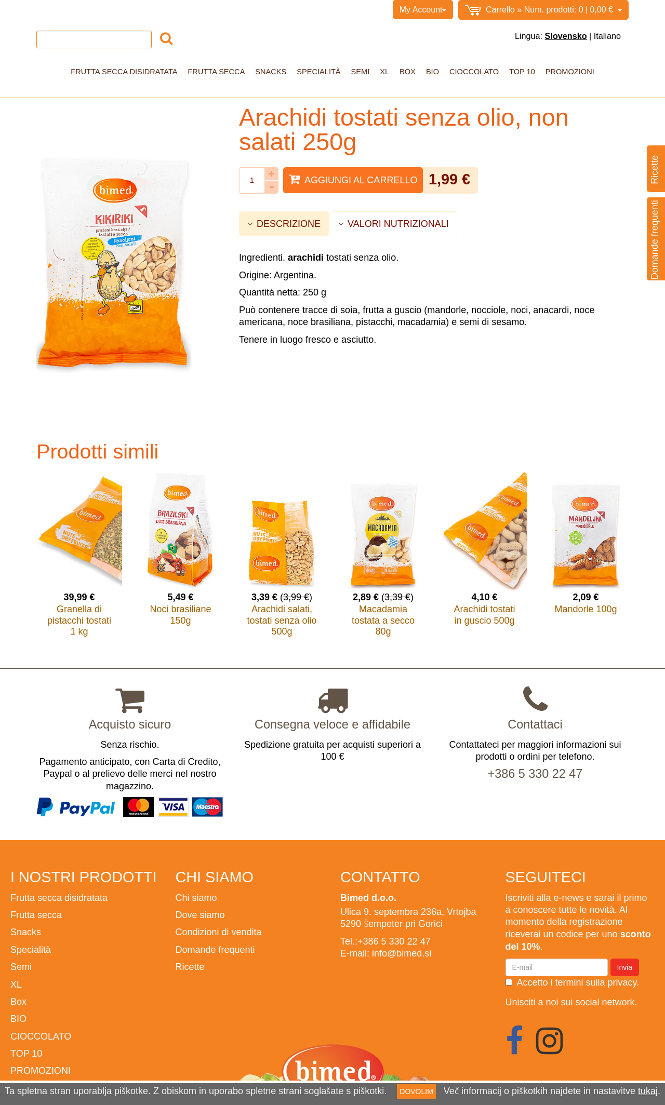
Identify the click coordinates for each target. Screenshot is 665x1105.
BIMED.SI (249, 10)
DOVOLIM (416, 1091)
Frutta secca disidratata (124, 71)
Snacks (270, 71)
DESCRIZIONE (284, 224)
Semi (360, 71)
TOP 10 (522, 71)
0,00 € (543, 10)
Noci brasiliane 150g (180, 614)
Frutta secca (216, 71)
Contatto (208, 10)
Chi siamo (83, 10)
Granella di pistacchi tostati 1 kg (79, 620)
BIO (432, 71)
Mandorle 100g (585, 609)
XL (384, 71)
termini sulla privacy (596, 982)
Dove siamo (200, 915)
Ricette (190, 967)
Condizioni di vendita (147, 10)
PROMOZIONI (570, 71)
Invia (625, 967)
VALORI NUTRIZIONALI (393, 224)
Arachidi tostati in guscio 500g (484, 614)
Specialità (318, 71)
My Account (423, 9)
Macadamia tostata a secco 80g (383, 620)
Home (47, 10)
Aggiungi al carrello (353, 179)
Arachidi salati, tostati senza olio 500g (281, 620)
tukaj (648, 1091)
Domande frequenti (215, 949)
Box (408, 71)
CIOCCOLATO (474, 71)
